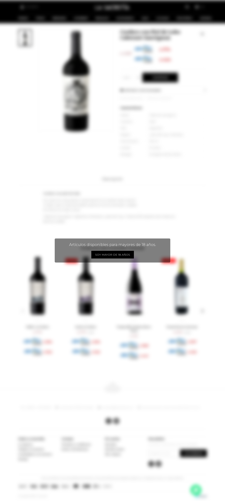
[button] (22, 311)
